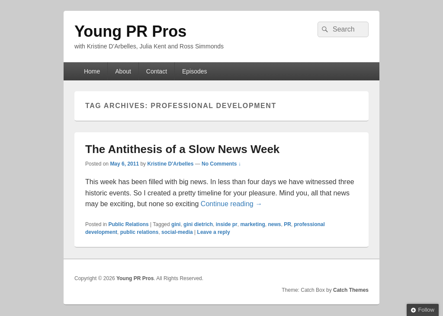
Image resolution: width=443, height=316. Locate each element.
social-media (177, 232)
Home (92, 71)
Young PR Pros (130, 31)
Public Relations (128, 224)
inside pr (227, 224)
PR (287, 224)
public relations (139, 232)
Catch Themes (351, 290)
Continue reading (231, 203)
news (274, 224)
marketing (252, 224)
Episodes (194, 71)
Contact (156, 71)
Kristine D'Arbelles (170, 164)
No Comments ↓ (221, 164)
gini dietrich (198, 224)
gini (175, 224)
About (123, 71)
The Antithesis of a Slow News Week (182, 149)
